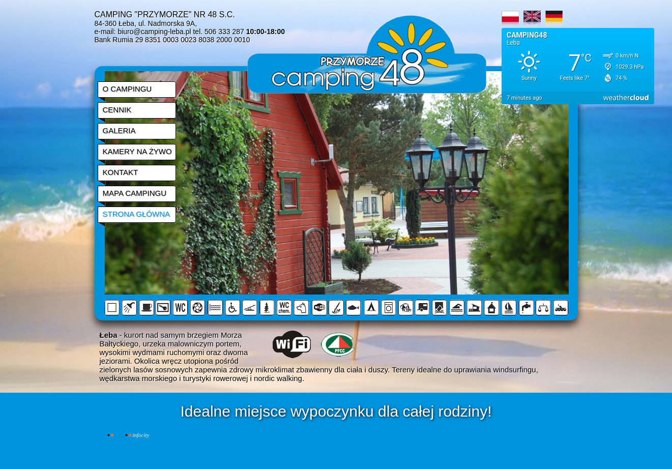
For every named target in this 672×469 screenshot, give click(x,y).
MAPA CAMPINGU (135, 193)
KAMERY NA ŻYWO (137, 151)
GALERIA (119, 130)
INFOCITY (141, 435)
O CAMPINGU (127, 88)
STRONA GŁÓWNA (136, 214)
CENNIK (117, 109)
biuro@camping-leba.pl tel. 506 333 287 (201, 31)
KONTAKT (120, 172)
